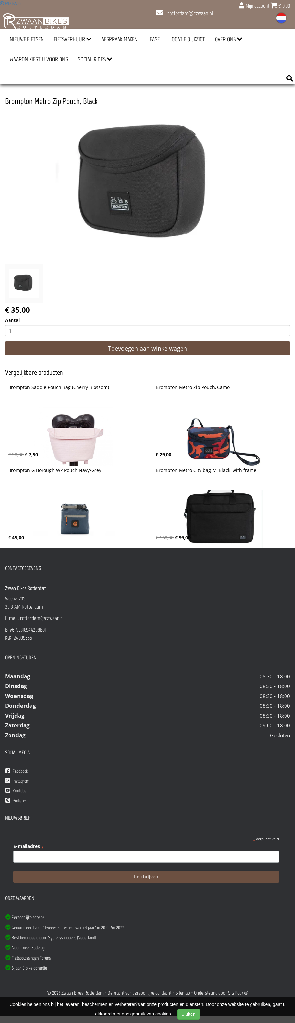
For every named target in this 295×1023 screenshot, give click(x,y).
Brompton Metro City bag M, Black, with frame (206, 470)
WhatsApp (10, 3)
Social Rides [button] (95, 59)
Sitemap (182, 993)
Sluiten (189, 1014)
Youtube (15, 791)
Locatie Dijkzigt (187, 39)
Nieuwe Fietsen (27, 39)
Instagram (17, 781)
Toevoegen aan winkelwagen (147, 348)
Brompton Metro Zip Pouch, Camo (193, 387)
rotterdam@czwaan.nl (184, 13)
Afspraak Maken (119, 39)
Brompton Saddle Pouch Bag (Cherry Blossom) (58, 387)
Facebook (16, 771)
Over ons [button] (228, 39)
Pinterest (16, 800)
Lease (154, 39)
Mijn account (254, 5)
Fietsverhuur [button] (73, 39)
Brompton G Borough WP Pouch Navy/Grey (54, 470)
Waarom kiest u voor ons (39, 59)
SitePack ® (238, 993)
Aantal (12, 320)
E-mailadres (28, 846)
